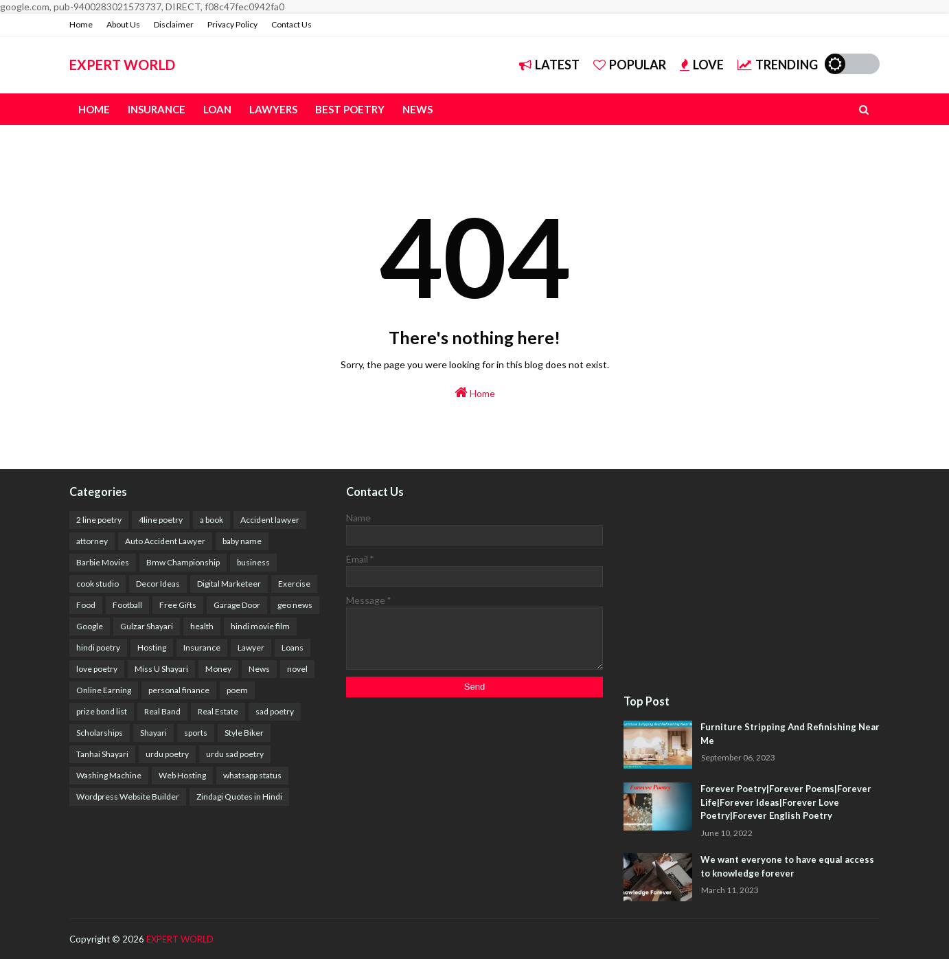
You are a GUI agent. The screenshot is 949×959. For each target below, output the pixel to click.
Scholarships (99, 732)
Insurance (201, 647)
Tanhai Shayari (102, 754)
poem (237, 690)
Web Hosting (182, 775)
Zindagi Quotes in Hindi (239, 796)
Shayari (153, 732)
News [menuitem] (417, 109)
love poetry (96, 669)
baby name (242, 541)
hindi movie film (260, 626)
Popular (629, 64)
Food (85, 605)
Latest (549, 64)
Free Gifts (177, 605)
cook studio (97, 583)
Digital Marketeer (229, 583)
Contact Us (291, 24)
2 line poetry (99, 520)
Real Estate (218, 711)
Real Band (162, 711)
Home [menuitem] (94, 109)
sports (195, 732)
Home (81, 24)
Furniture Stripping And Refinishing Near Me (790, 733)
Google (89, 626)
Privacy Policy (232, 24)
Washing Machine (108, 775)
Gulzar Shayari (146, 626)
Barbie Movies (102, 562)
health (202, 626)
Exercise (294, 583)
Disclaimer (174, 24)
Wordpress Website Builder (127, 796)
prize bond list (101, 711)
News (259, 669)
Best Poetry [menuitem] (350, 109)
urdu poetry (167, 754)
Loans (293, 647)
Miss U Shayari (161, 669)
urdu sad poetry (235, 754)
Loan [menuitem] (217, 109)
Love (702, 64)
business (253, 562)
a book (211, 520)
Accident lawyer (269, 520)
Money (218, 669)
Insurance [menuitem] (156, 109)
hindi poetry (98, 647)
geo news (294, 605)
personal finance (178, 690)
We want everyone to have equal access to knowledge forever (787, 866)
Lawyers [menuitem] (273, 109)
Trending (778, 64)
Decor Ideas (158, 583)
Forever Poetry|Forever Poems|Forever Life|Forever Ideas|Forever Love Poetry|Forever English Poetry (785, 802)
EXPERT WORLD (122, 64)
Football (127, 605)
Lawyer (251, 647)
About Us (123, 24)
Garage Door (237, 605)
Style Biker (244, 732)
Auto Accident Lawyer (165, 541)
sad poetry (274, 711)
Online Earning (103, 690)
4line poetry (161, 520)
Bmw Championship (183, 562)
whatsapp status (252, 775)
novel (297, 669)
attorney (92, 541)
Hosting (151, 647)
